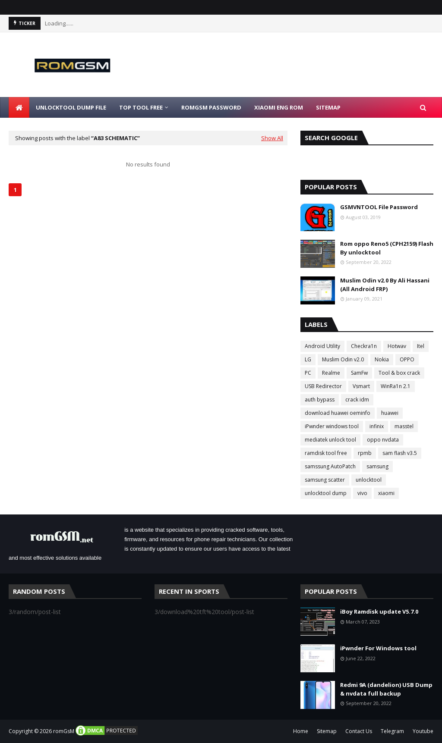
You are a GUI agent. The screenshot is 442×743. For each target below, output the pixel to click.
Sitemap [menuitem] (328, 107)
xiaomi (386, 493)
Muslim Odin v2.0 (343, 359)
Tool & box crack (399, 372)
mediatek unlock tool (330, 439)
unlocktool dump (326, 493)
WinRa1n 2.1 (395, 386)
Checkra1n (364, 346)
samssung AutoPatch (330, 466)
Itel (420, 346)
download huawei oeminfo (337, 413)
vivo (362, 493)
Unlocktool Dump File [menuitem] (71, 107)
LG (308, 359)
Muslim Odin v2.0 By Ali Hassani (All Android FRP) (384, 284)
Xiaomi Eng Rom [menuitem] (278, 107)
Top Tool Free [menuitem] (141, 107)
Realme (331, 372)
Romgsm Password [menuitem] (211, 107)
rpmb (365, 453)
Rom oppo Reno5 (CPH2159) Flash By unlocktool (386, 248)
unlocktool (369, 479)
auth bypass (320, 399)
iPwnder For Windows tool (378, 648)
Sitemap (327, 731)
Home (300, 731)
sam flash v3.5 (399, 453)
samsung (377, 466)
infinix (376, 426)
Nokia (382, 359)
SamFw (359, 372)
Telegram (392, 731)
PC (308, 372)
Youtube (423, 731)
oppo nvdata (383, 439)
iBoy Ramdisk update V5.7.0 (379, 611)
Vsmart (361, 386)
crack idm (357, 399)
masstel (404, 426)
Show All (272, 138)
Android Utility (322, 346)
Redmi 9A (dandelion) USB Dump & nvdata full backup (386, 689)
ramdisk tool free (326, 453)
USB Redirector (323, 386)
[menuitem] (19, 107)
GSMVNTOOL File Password (379, 207)
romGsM (63, 731)
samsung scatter (325, 479)
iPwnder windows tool (332, 426)
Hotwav (397, 346)
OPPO (407, 359)
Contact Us (358, 731)
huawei (389, 413)
